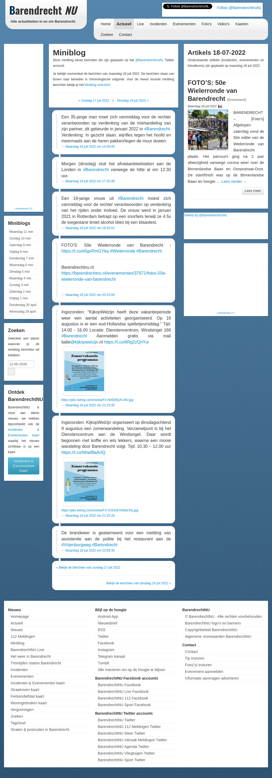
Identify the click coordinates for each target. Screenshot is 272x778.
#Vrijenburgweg (76, 545)
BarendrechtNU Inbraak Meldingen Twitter (132, 740)
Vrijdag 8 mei (18, 252)
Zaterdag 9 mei (20, 245)
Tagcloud (18, 723)
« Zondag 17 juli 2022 (93, 100)
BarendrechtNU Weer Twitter (121, 733)
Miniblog (17, 643)
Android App (108, 616)
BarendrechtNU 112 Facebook (123, 698)
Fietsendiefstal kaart (27, 696)
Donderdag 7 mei (21, 258)
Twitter (103, 636)
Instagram (106, 650)
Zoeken (107, 34)
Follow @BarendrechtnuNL (239, 8)
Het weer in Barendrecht (31, 656)
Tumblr (103, 663)
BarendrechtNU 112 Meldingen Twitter (129, 727)
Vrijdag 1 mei (18, 298)
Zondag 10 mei (20, 238)
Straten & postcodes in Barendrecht (40, 729)
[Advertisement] (26, 125)
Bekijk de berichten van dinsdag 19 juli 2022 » (138, 583)
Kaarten (241, 24)
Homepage (20, 616)
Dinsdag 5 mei (19, 272)
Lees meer (253, 191)
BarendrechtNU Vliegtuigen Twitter (126, 753)
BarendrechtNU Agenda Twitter (123, 746)
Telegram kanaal (111, 656)
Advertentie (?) (23, 208)
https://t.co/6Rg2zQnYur (126, 342)
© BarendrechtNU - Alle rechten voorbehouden (223, 616)
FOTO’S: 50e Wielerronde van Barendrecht (212, 90)
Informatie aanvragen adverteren (212, 678)
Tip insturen (194, 658)
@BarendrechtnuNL (149, 60)
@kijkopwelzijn (84, 342)
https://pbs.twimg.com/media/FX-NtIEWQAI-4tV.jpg (97, 400)
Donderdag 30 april (22, 305)
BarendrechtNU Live (27, 650)
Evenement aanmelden (204, 671)
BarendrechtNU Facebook (119, 685)
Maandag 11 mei (21, 232)
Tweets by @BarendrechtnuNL (205, 215)
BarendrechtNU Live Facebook (123, 691)
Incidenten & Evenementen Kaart (23, 466)
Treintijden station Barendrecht (36, 663)
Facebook (106, 643)
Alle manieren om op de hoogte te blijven (131, 670)
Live (140, 24)
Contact (125, 34)
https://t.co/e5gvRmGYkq (85, 251)
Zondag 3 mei (19, 285)
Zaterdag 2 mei (20, 291)
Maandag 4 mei (20, 278)
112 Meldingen (23, 636)
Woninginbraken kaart (29, 703)
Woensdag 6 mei (21, 265)
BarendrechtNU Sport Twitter (121, 760)
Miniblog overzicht (97, 85)
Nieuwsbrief (107, 623)
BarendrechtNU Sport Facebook (124, 705)
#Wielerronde (122, 251)
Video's (224, 24)
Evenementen (184, 24)
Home (105, 24)
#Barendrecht (157, 129)
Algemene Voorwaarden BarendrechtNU (218, 636)
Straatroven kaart (25, 690)
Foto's (207, 24)
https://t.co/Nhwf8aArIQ (83, 452)
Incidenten (158, 24)
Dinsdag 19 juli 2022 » (133, 100)
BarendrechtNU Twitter (116, 720)
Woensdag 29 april (22, 311)
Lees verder (234, 181)
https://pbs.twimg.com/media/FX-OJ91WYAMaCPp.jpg (99, 510)
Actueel (124, 24)
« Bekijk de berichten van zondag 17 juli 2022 (88, 567)
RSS (101, 630)
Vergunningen (22, 709)
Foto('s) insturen (198, 665)
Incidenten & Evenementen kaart (38, 683)
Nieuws (17, 630)
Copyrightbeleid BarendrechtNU (211, 630)
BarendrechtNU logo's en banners (213, 623)
